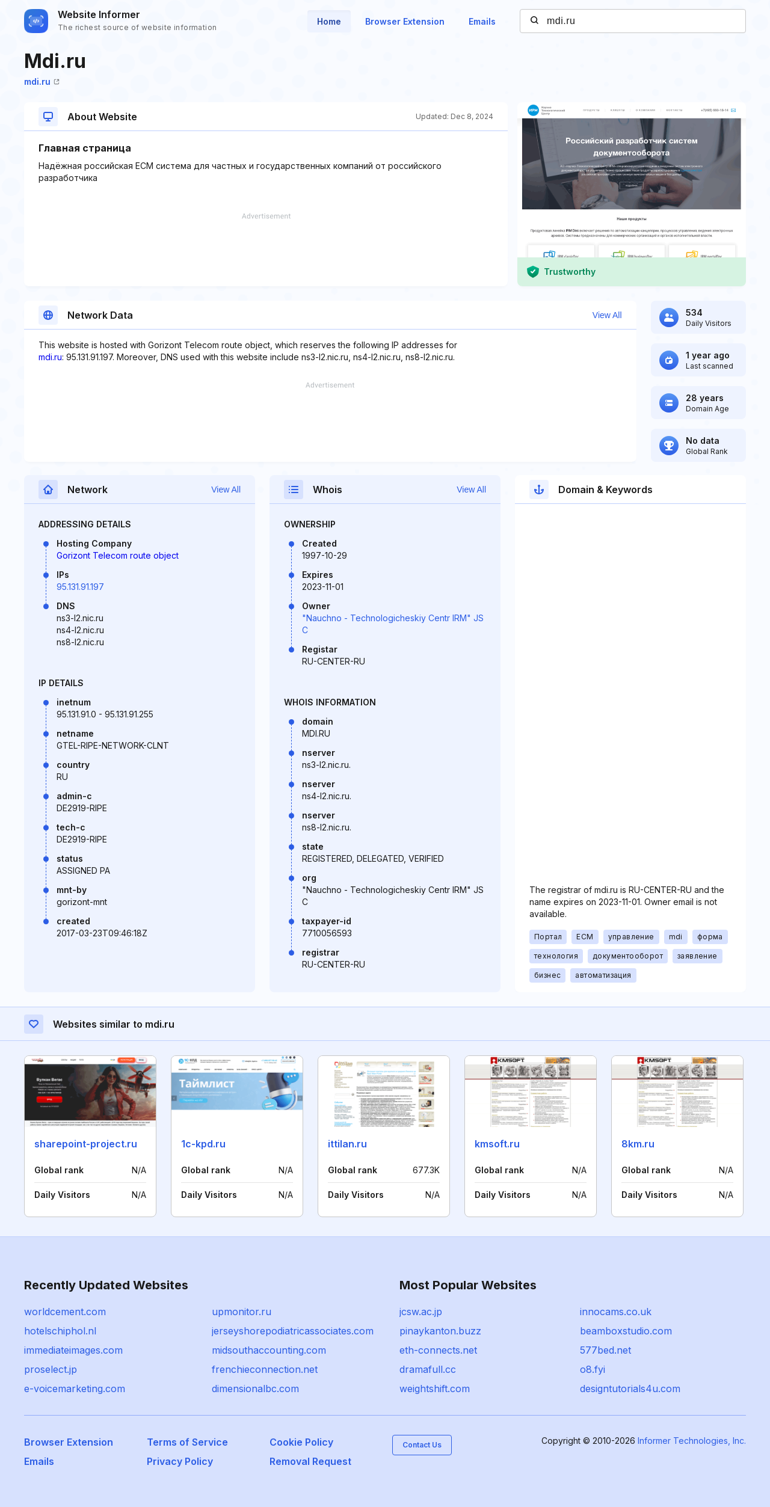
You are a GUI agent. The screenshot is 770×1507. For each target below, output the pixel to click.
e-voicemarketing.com (74, 1389)
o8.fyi (592, 1369)
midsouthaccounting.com (269, 1350)
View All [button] (607, 315)
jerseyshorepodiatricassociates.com (293, 1331)
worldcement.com (65, 1312)
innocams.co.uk (615, 1312)
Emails (482, 21)
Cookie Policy (301, 1442)
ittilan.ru (347, 1144)
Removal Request (310, 1461)
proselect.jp (50, 1369)
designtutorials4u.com (630, 1389)
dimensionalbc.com (255, 1389)
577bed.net (605, 1350)
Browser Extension (405, 21)
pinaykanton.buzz (440, 1331)
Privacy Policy (180, 1461)
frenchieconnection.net (265, 1369)
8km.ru (637, 1144)
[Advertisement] (265, 250)
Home (329, 21)
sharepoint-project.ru (85, 1144)
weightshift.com (434, 1389)
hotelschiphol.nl (60, 1331)
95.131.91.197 (80, 587)
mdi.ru (42, 81)
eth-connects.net (438, 1350)
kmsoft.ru (497, 1144)
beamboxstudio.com (626, 1331)
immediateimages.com (73, 1350)
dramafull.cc (427, 1369)
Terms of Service (187, 1442)
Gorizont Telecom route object (118, 555)
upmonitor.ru (241, 1312)
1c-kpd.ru (203, 1144)
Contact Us (422, 1444)
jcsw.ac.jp (420, 1312)
